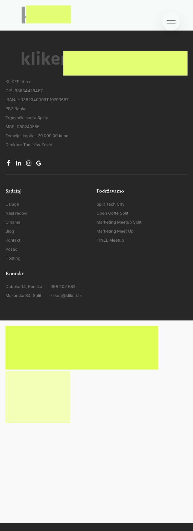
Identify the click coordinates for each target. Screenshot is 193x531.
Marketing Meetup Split (119, 222)
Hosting (13, 258)
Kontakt (12, 240)
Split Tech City (110, 204)
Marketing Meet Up (115, 231)
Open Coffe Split (112, 213)
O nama (13, 222)
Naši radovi (16, 213)
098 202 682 (63, 286)
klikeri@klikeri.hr (66, 295)
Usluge (12, 204)
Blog (9, 231)
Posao (11, 249)
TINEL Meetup (110, 240)
